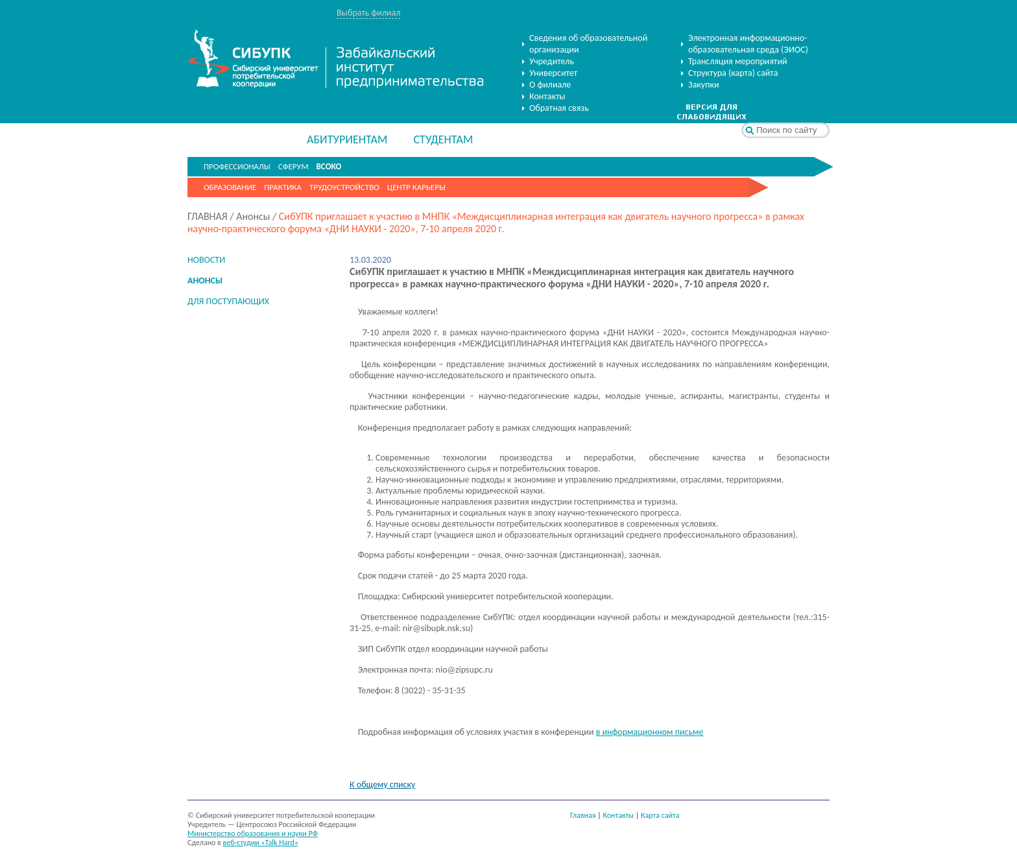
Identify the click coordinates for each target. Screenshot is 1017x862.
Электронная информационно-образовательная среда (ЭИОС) (748, 43)
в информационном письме (650, 731)
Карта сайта (660, 815)
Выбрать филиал (368, 12)
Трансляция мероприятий (737, 61)
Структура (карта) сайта (733, 72)
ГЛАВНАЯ (207, 216)
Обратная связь (559, 108)
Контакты (547, 96)
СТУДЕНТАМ (443, 139)
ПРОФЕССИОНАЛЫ (237, 166)
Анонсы (253, 216)
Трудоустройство (344, 187)
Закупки (703, 84)
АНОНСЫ (204, 280)
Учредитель (551, 61)
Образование (230, 187)
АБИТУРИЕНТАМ (347, 139)
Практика (283, 187)
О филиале (550, 84)
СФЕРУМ (293, 166)
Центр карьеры (416, 187)
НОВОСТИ (206, 259)
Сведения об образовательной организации (588, 43)
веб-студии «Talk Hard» (260, 842)
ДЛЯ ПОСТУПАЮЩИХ (228, 301)
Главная (582, 815)
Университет (553, 72)
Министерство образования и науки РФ (252, 833)
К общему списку (382, 784)
